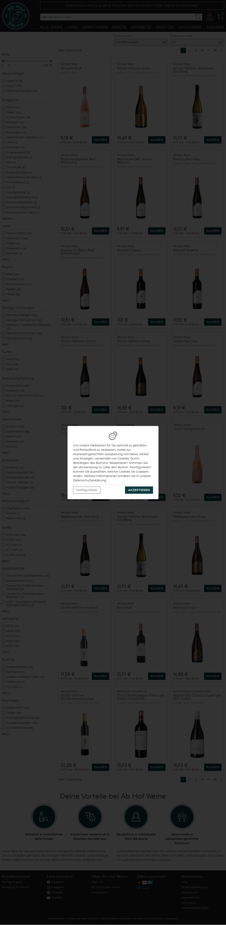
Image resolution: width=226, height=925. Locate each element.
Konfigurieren (86, 490)
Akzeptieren (139, 490)
